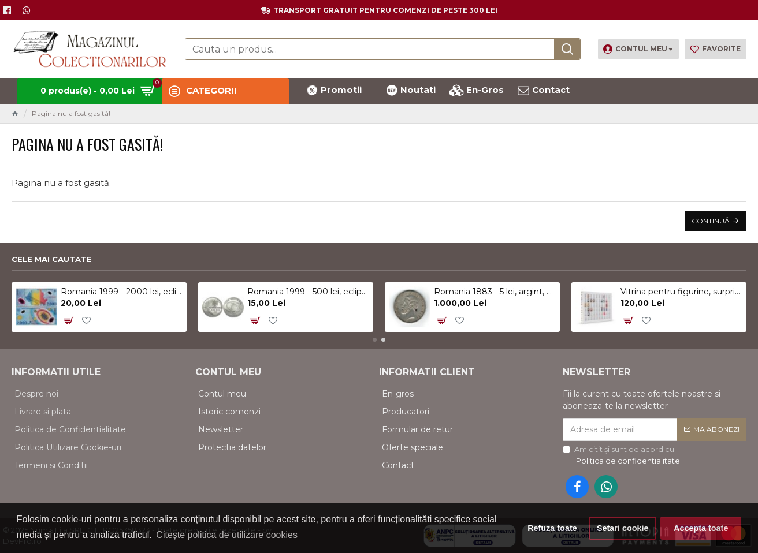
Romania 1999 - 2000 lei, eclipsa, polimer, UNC (122, 291)
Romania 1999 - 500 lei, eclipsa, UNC (308, 291)
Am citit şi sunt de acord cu (622, 455)
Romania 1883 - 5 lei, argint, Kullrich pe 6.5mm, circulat (495, 291)
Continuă (711, 220)
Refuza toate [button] (552, 528)
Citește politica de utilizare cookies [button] (227, 535)
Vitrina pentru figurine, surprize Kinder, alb (681, 291)
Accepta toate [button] (701, 528)
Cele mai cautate (52, 259)
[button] (375, 340)
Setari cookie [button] (623, 528)
